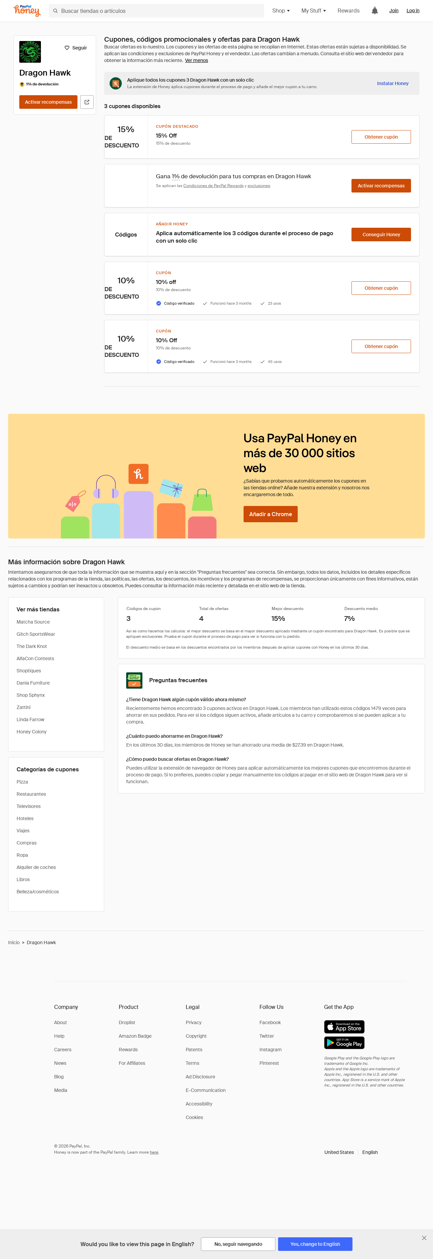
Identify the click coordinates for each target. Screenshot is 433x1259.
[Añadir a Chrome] (271, 514)
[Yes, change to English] (315, 1244)
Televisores (29, 806)
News (60, 1063)
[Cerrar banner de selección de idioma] (424, 1238)
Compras (27, 843)
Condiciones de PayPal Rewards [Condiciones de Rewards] (213, 185)
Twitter (266, 1036)
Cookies (194, 1117)
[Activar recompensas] (48, 102)
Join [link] (393, 10)
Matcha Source (33, 622)
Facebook (270, 1022)
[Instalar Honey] (393, 83)
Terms (192, 1063)
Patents (194, 1050)
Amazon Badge (135, 1036)
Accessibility (199, 1104)
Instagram (270, 1050)
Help (59, 1036)
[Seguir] (75, 48)
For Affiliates (132, 1063)
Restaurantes (31, 794)
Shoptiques (29, 671)
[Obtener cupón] (381, 137)
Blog (59, 1077)
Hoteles (25, 818)
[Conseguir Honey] (381, 234)
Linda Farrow (30, 719)
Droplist (127, 1022)
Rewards (349, 10)
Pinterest (269, 1063)
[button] (351, 1152)
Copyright (196, 1036)
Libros (23, 879)
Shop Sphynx (31, 695)
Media (60, 1090)
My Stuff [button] (314, 10)
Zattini (23, 707)
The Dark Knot (32, 646)
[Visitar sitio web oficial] (87, 102)
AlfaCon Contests (35, 658)
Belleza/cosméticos (38, 892)
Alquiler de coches (36, 867)
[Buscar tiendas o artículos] (156, 11)
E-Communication (206, 1090)
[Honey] (27, 11)
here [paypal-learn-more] (154, 1152)
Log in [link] (413, 10)
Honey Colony (32, 732)
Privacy (194, 1022)
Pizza (22, 782)
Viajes (23, 831)
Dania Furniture (33, 683)
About (60, 1022)
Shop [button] (281, 10)
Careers (62, 1050)
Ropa (22, 855)
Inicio (14, 942)
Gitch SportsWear (36, 634)
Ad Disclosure (200, 1077)
